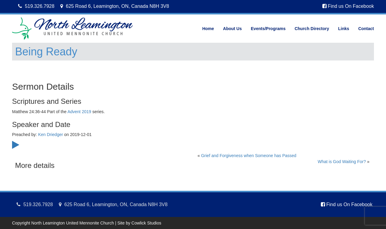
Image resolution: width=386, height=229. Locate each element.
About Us (232, 28)
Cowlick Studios (146, 223)
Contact (366, 28)
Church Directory (312, 28)
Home (208, 28)
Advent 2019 (79, 111)
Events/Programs (268, 28)
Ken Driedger (50, 134)
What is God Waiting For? (342, 161)
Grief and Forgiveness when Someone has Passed (248, 155)
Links (343, 28)
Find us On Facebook (348, 6)
